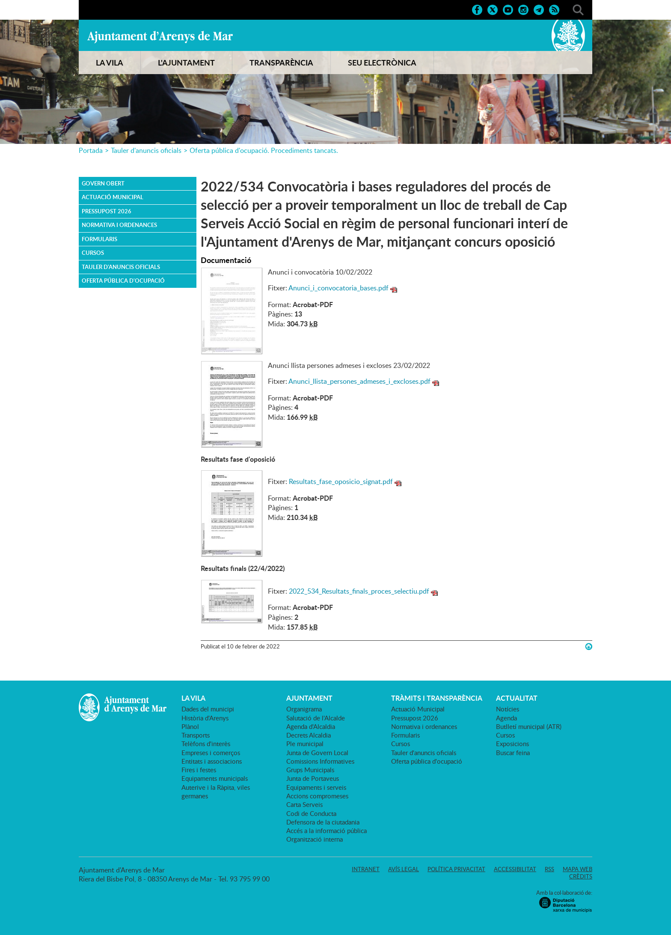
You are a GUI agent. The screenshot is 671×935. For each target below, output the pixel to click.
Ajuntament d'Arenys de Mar (160, 36)
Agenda (506, 718)
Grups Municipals (310, 769)
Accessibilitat (515, 869)
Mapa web (577, 869)
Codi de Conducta (311, 813)
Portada (91, 150)
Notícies (507, 709)
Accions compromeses (317, 796)
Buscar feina (513, 752)
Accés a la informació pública (326, 830)
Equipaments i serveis (316, 787)
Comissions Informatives (320, 761)
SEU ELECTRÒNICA (382, 62)
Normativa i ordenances (119, 225)
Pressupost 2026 (106, 211)
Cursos (93, 253)
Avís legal (403, 869)
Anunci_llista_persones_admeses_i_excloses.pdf (359, 381)
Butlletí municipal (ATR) (528, 726)
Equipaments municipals (214, 778)
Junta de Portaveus (312, 778)
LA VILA (109, 62)
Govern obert (103, 183)
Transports (195, 735)
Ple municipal (305, 743)
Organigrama (304, 709)
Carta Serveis (304, 804)
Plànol (190, 726)
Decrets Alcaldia (308, 735)
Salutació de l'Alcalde (315, 718)
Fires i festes (198, 769)
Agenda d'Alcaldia (310, 726)
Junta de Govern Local (317, 752)
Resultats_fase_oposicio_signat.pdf (341, 481)
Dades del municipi (207, 709)
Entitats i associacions (211, 761)
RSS (549, 869)
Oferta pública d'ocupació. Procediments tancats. (264, 150)
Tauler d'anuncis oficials (146, 150)
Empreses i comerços (210, 752)
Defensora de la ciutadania (322, 822)
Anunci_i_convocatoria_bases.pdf (338, 288)
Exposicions (512, 743)
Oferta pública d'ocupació (123, 280)
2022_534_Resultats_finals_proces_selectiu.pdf (359, 591)
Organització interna (314, 839)
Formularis (99, 239)
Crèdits (580, 876)
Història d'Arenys (205, 718)
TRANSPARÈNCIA (281, 62)
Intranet (366, 869)
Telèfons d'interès (205, 743)
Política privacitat (456, 869)
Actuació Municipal (112, 197)
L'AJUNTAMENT (186, 62)
